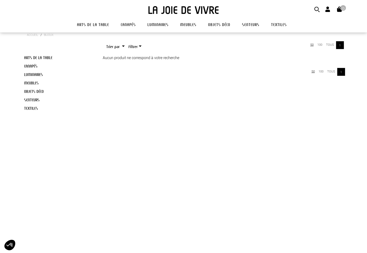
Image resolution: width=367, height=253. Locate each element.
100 (319, 44)
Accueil (32, 35)
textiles (279, 24)
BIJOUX (48, 35)
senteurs (250, 24)
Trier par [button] (113, 46)
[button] (9, 245)
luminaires (158, 24)
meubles (188, 24)
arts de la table (93, 24)
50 (312, 44)
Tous (330, 44)
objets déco (219, 24)
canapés (128, 24)
